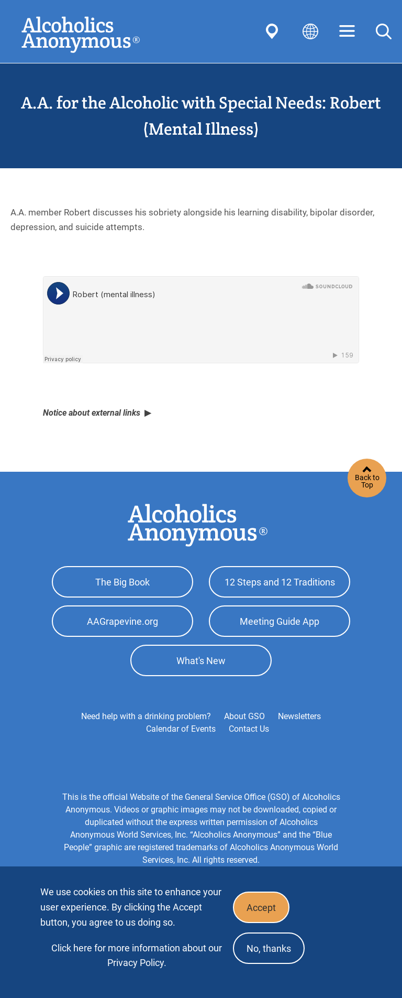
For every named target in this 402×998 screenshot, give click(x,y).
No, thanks (269, 948)
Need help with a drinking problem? (146, 716)
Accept (261, 907)
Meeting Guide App (279, 621)
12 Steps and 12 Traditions (280, 582)
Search (384, 31)
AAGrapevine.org (122, 621)
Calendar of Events (181, 729)
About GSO (244, 716)
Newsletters (299, 716)
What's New (201, 660)
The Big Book (122, 582)
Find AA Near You (274, 31)
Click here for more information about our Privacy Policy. (136, 955)
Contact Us (249, 729)
